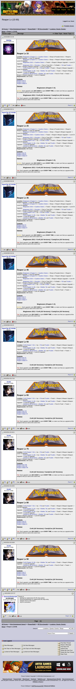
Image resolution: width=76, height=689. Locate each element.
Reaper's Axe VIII (22, 464)
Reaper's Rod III (21, 154)
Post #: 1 (70, 105)
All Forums (5, 29)
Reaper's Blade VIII (22, 467)
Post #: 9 (70, 589)
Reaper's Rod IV (21, 226)
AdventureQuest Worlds (54, 679)
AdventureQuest (7, 679)
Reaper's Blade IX (22, 524)
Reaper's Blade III (22, 155)
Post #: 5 (70, 375)
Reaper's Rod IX (21, 522)
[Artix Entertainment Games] (18, 29)
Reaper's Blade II (22, 83)
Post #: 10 (68, 616)
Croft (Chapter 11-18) (29, 71)
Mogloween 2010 (28, 62)
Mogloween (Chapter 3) (30, 56)
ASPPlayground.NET (38, 686)
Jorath (9, 382)
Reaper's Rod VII (22, 412)
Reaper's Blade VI (22, 360)
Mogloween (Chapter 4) (30, 59)
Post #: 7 (70, 482)
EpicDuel (33, 679)
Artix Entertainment (67, 679)
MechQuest (26, 679)
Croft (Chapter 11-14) (29, 508)
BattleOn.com (41, 679)
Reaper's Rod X (21, 573)
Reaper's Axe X (21, 572)
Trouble (68, 65)
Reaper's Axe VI (21, 357)
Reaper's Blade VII (22, 414)
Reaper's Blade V (22, 299)
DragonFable (17, 679)
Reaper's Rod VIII (22, 466)
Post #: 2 (70, 177)
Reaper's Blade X (22, 575)
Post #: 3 (70, 249)
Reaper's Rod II (21, 82)
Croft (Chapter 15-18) (29, 511)
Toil (63, 65)
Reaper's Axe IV (21, 225)
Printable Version (68, 26)
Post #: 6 (70, 428)
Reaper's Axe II (21, 80)
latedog (8, 40)
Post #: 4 (70, 321)
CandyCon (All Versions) (30, 73)
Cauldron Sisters (43, 56)
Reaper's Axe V (21, 297)
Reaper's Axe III (21, 153)
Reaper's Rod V (21, 298)
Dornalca (37, 65)
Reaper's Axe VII (22, 411)
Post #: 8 (70, 538)
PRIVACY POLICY (38, 681)
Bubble (43, 71)
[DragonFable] (32, 29)
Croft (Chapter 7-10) (29, 345)
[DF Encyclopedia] (43, 29)
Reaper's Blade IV (22, 227)
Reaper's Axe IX (21, 521)
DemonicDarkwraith (10, 596)
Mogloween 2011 (28, 65)
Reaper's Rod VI (21, 359)
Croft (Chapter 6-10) (29, 68)
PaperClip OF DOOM (9, 112)
